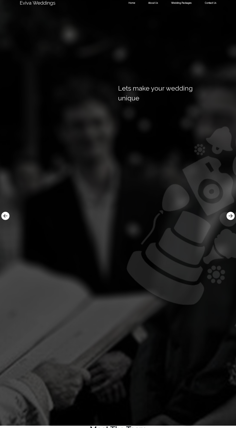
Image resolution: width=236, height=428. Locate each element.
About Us (153, 3)
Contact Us (210, 3)
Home (131, 3)
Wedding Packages (181, 3)
